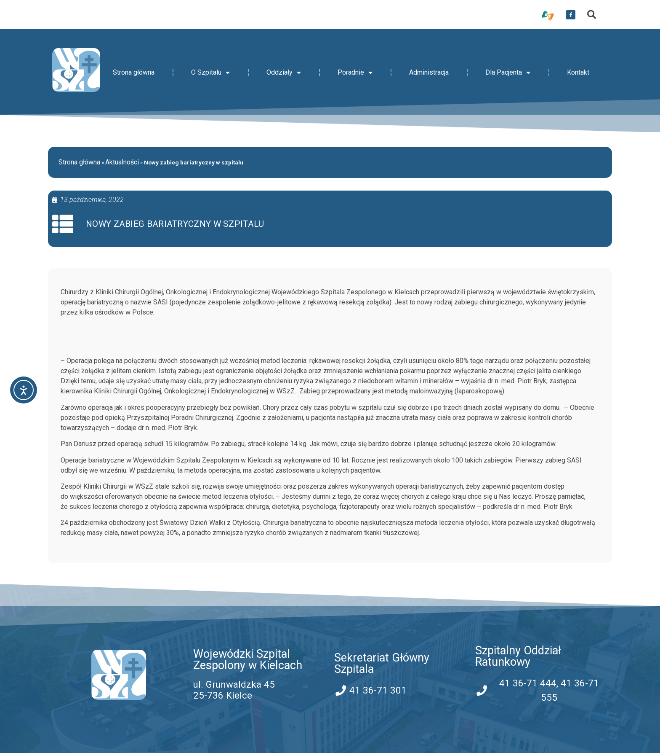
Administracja (429, 72)
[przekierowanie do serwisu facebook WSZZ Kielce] (570, 14)
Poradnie (355, 72)
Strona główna (133, 72)
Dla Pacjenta (507, 72)
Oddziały (283, 72)
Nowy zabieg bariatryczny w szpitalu (175, 224)
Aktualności (122, 162)
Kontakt (578, 72)
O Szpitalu (210, 72)
